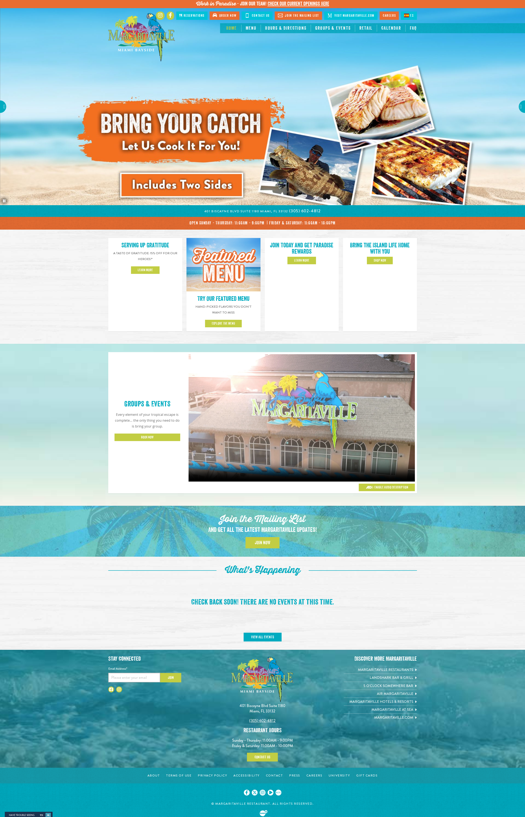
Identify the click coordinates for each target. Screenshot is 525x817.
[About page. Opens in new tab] (153, 775)
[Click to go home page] (141, 37)
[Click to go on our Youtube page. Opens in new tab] (270, 793)
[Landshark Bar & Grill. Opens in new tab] (380, 678)
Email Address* (117, 668)
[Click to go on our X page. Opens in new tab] (255, 793)
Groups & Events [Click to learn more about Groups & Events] (147, 404)
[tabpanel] (262, 106)
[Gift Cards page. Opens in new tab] (367, 775)
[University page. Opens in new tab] (339, 775)
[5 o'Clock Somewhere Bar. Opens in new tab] (380, 686)
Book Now (147, 437)
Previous (5, 106)
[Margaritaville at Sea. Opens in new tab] (380, 709)
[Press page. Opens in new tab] (294, 775)
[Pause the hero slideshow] (4, 201)
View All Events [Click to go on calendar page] (262, 637)
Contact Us (257, 15)
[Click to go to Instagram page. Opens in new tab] (160, 15)
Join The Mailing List (298, 15)
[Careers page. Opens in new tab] (314, 775)
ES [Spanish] (409, 15)
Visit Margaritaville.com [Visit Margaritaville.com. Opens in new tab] (350, 15)
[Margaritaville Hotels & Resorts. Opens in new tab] (380, 702)
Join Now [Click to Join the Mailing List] (262, 542)
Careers (389, 15)
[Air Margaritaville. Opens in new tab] (380, 694)
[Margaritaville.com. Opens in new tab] (380, 717)
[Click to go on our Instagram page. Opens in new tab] (263, 793)
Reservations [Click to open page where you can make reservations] (191, 15)
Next (520, 106)
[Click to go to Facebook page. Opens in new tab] (170, 15)
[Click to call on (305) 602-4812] (305, 211)
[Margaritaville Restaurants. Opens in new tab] (380, 670)
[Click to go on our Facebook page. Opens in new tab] (247, 793)
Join (171, 677)
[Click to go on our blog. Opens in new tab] (278, 793)
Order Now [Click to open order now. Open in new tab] (224, 15)
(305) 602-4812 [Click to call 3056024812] (262, 720)
